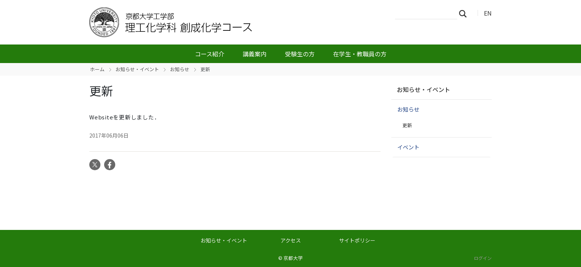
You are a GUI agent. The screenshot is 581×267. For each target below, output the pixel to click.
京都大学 (293, 257)
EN (488, 13)
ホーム (97, 69)
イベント (408, 147)
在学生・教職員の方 (359, 53)
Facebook (109, 164)
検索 (465, 13)
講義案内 (254, 53)
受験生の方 (300, 53)
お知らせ (179, 69)
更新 (407, 125)
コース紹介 (209, 53)
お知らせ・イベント (137, 69)
